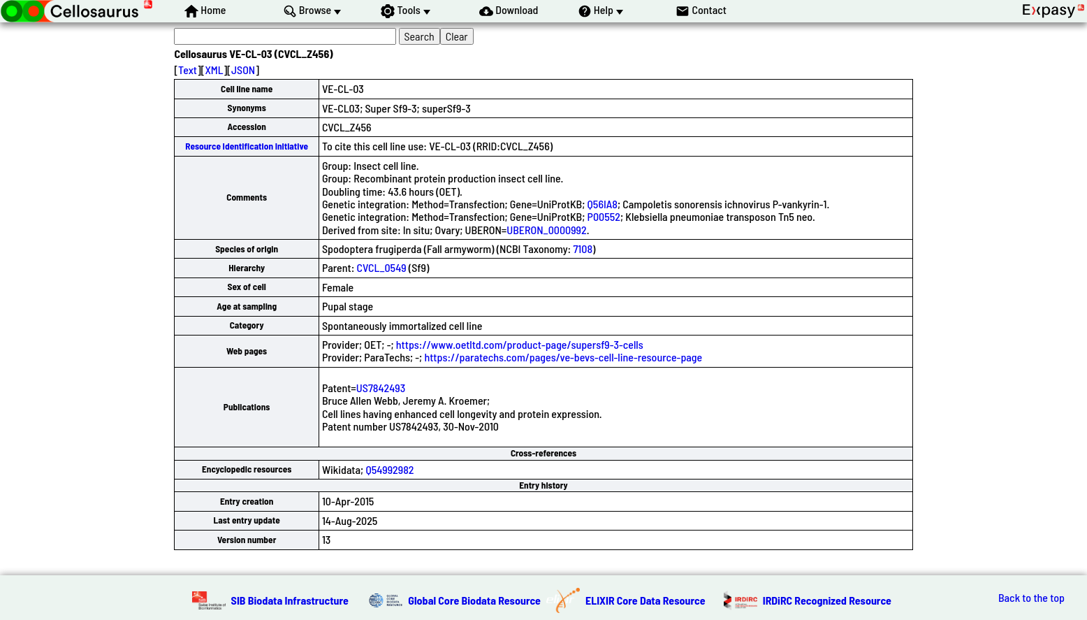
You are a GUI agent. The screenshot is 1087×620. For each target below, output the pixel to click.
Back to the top (1031, 597)
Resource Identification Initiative (246, 146)
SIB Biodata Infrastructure (290, 600)
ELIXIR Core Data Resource (645, 600)
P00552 (604, 216)
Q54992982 (389, 469)
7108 (582, 248)
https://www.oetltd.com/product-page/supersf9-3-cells (519, 344)
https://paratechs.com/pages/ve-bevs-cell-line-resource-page (563, 356)
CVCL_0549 (382, 267)
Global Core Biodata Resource (474, 600)
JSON (243, 69)
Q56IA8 (603, 203)
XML (214, 69)
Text (187, 69)
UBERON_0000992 (546, 229)
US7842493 (380, 387)
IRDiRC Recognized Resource (827, 600)
